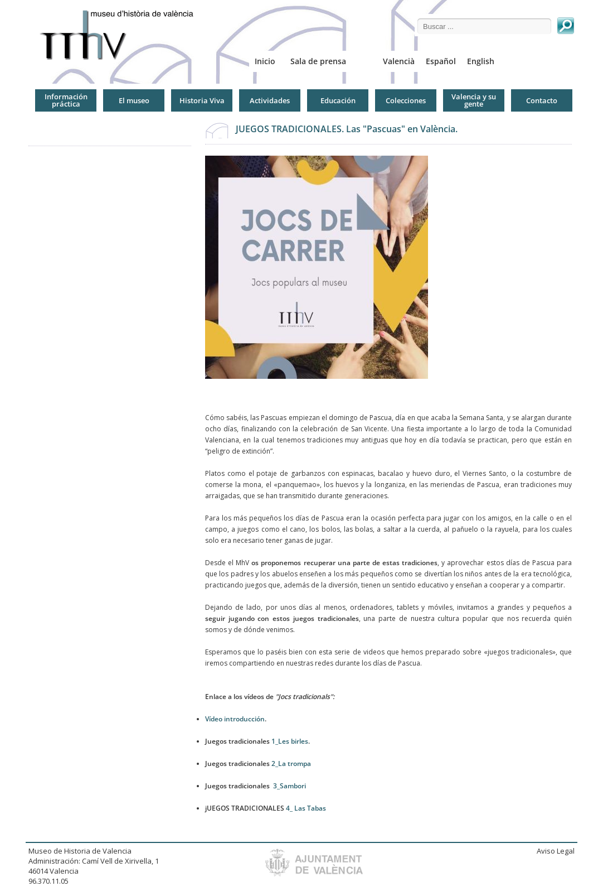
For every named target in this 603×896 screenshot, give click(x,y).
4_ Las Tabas (306, 808)
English (480, 61)
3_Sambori (289, 786)
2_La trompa (291, 763)
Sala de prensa (318, 61)
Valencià (399, 61)
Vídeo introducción (235, 719)
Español (441, 61)
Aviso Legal (556, 851)
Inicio (265, 61)
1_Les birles (289, 741)
